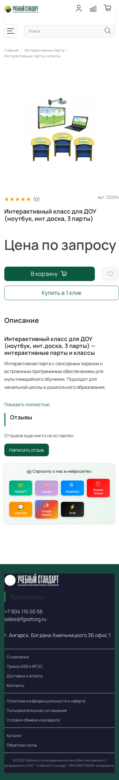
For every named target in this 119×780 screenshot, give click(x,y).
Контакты (15, 685)
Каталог (14, 735)
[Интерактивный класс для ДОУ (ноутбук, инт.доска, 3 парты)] (61, 129)
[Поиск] (108, 30)
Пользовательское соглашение (37, 710)
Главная (11, 50)
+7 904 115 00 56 (23, 611)
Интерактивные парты (44, 50)
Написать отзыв (26, 450)
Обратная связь (22, 745)
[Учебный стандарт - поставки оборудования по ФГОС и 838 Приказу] (21, 11)
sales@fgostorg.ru (25, 619)
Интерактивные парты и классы (32, 56)
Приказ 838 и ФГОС (25, 666)
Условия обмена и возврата (33, 720)
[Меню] (10, 31)
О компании (18, 657)
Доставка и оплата (25, 676)
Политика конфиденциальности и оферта (46, 701)
